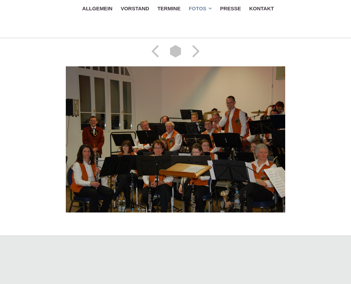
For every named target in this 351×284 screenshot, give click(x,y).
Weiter (193, 51)
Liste (175, 51)
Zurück (157, 51)
